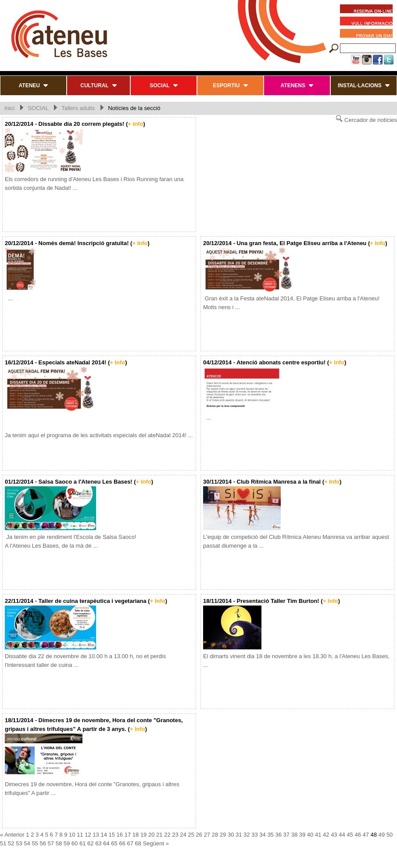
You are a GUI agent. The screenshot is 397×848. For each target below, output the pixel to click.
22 (167, 834)
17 (128, 834)
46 (357, 834)
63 (98, 843)
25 (191, 834)
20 (151, 834)
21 (159, 834)
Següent (153, 843)
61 (82, 843)
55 (35, 843)
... (9, 298)
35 (270, 834)
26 (199, 834)
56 (42, 843)
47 (366, 834)
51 (3, 843)
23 (175, 834)
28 (215, 834)
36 (278, 834)
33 (254, 834)
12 (88, 834)
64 (106, 843)
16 (120, 834)
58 (59, 843)
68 (138, 843)
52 (11, 843)
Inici (9, 108)
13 (96, 834)
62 (90, 843)
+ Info (135, 124)
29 (223, 834)
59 (67, 843)
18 (135, 834)
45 (350, 834)
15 (112, 834)
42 (326, 834)
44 (342, 834)
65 (114, 843)
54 (27, 843)
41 (318, 834)
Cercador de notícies (366, 119)
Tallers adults (78, 108)
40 (310, 834)
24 (183, 834)
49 (382, 834)
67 (130, 843)
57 (51, 843)
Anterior (14, 834)
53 (19, 843)
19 (143, 834)
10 (72, 834)
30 (231, 834)
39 (302, 834)
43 (334, 834)
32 (246, 834)
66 (122, 843)
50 (389, 834)
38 (294, 834)
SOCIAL (38, 108)
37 (286, 834)
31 (239, 834)
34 (262, 834)
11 (80, 834)
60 (75, 843)
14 (103, 834)
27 (207, 834)
